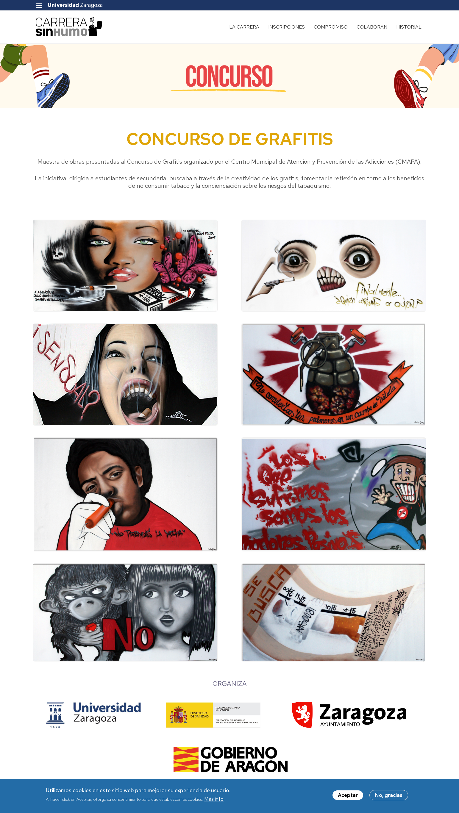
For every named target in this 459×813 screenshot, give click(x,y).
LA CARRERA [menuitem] (244, 27)
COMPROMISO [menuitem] (331, 27)
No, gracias (388, 795)
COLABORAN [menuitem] (372, 27)
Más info (214, 799)
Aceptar (348, 795)
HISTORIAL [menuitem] (408, 27)
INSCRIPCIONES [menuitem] (286, 27)
